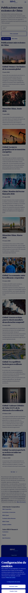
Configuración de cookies (13, 583)
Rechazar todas (13, 587)
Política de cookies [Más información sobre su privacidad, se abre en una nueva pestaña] (10, 579)
